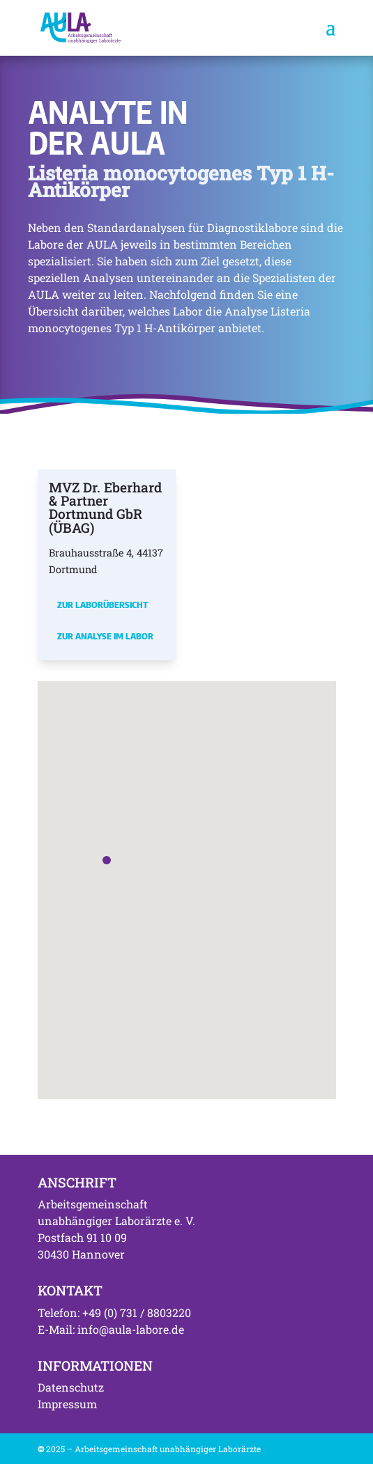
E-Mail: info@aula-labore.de (111, 1329)
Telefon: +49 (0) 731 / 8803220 (114, 1312)
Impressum (67, 1403)
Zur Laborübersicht (102, 604)
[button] (106, 860)
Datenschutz (71, 1387)
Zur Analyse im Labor (105, 635)
